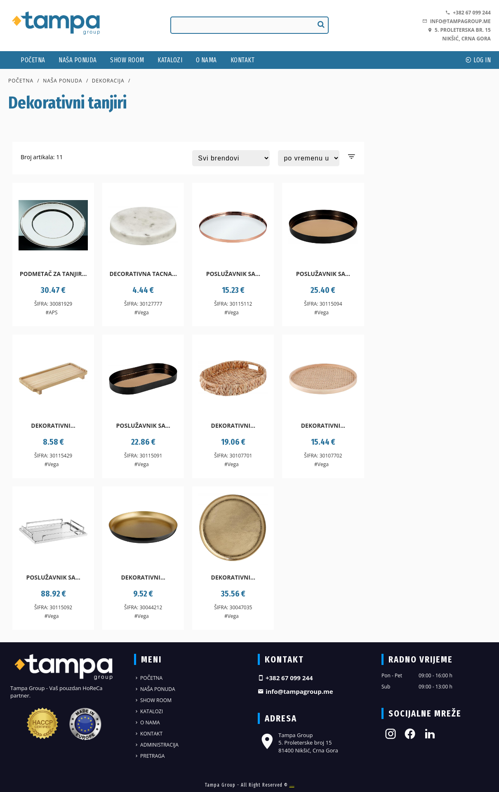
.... (292, 785)
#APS (51, 312)
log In (478, 60)
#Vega (141, 312)
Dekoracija (108, 80)
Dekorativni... (53, 425)
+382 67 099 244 (468, 12)
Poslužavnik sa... (233, 274)
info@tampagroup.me (456, 21)
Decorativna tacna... (143, 274)
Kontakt (243, 60)
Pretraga (149, 755)
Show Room (127, 60)
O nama (206, 60)
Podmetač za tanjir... (53, 274)
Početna (33, 60)
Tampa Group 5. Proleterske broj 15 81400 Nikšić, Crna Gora (298, 742)
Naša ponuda (78, 60)
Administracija (156, 744)
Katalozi (170, 60)
